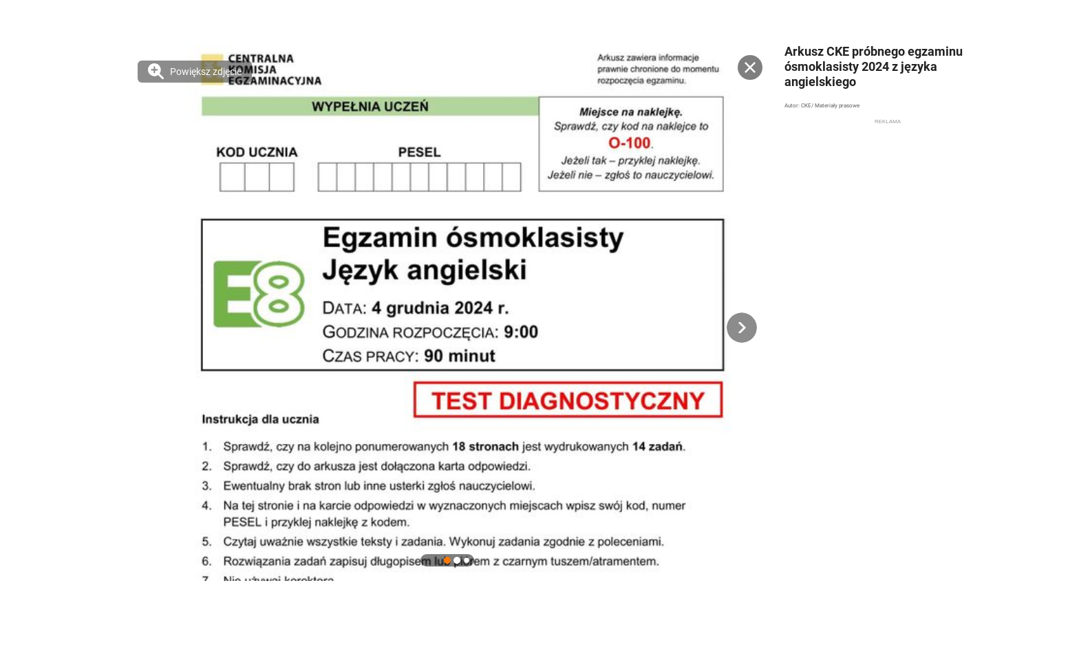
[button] (742, 328)
